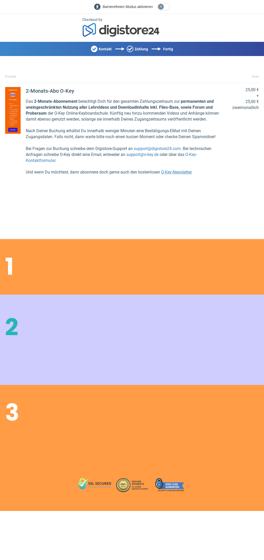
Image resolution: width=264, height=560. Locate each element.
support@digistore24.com (157, 148)
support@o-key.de (142, 154)
